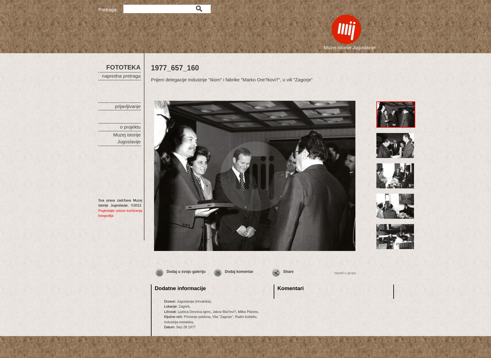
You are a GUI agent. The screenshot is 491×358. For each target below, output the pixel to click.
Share (288, 271)
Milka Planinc (248, 312)
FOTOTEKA (123, 67)
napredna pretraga (121, 76)
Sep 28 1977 (186, 327)
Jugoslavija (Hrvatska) (194, 301)
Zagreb (183, 306)
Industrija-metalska (178, 322)
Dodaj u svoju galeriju (186, 271)
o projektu (130, 127)
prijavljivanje (128, 106)
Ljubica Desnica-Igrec (194, 312)
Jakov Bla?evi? (224, 312)
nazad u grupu (345, 273)
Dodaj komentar (239, 271)
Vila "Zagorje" (222, 317)
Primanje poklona (197, 317)
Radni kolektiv (245, 317)
